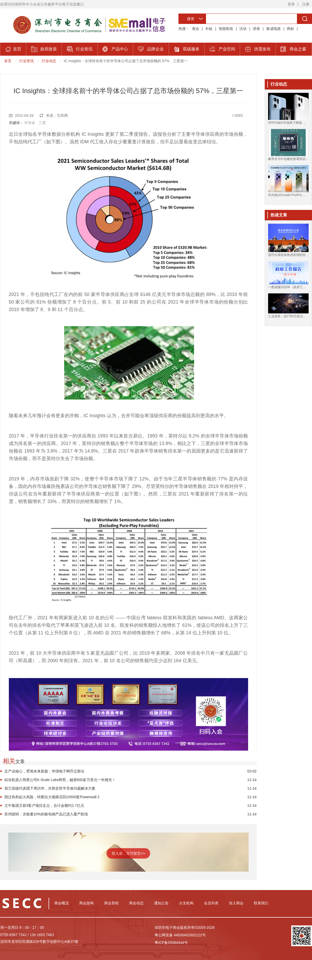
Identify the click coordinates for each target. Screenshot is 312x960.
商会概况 (61, 903)
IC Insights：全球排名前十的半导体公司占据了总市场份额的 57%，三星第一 (126, 61)
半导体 (29, 123)
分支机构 (186, 903)
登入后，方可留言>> (128, 853)
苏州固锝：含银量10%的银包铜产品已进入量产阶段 (46, 814)
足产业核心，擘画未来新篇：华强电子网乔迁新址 (44, 771)
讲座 (256, 29)
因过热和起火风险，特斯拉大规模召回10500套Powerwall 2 (51, 797)
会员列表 (211, 903)
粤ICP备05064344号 (171, 942)
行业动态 (49, 61)
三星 (42, 123)
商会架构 (86, 903)
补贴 (209, 29)
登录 (291, 4)
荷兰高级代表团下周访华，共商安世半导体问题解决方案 (49, 788)
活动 (243, 29)
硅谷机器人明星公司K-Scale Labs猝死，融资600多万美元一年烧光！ (60, 780)
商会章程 (111, 903)
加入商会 (236, 903)
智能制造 (226, 29)
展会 (195, 29)
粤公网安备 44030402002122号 (180, 935)
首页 (7, 61)
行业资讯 (26, 61)
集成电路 (273, 29)
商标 (290, 29)
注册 (305, 4)
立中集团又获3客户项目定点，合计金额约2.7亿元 (44, 805)
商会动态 (136, 903)
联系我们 (261, 903)
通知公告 (161, 903)
